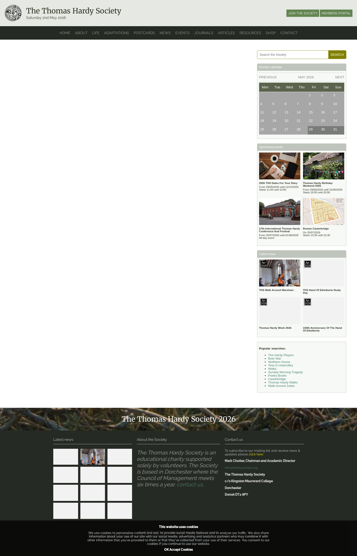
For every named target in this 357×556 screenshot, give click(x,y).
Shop (271, 33)
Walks (272, 368)
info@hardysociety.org (241, 467)
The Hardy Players (281, 355)
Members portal (336, 13)
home (64, 33)
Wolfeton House (279, 362)
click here (256, 454)
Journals (203, 33)
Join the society (302, 13)
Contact (289, 33)
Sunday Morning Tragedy (285, 372)
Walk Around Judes (281, 386)
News (165, 33)
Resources (250, 33)
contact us (190, 484)
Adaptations (116, 33)
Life (95, 33)
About (81, 33)
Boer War (274, 358)
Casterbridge (277, 379)
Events (182, 33)
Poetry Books (277, 375)
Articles (226, 33)
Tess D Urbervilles (280, 365)
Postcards (144, 33)
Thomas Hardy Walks (283, 382)
